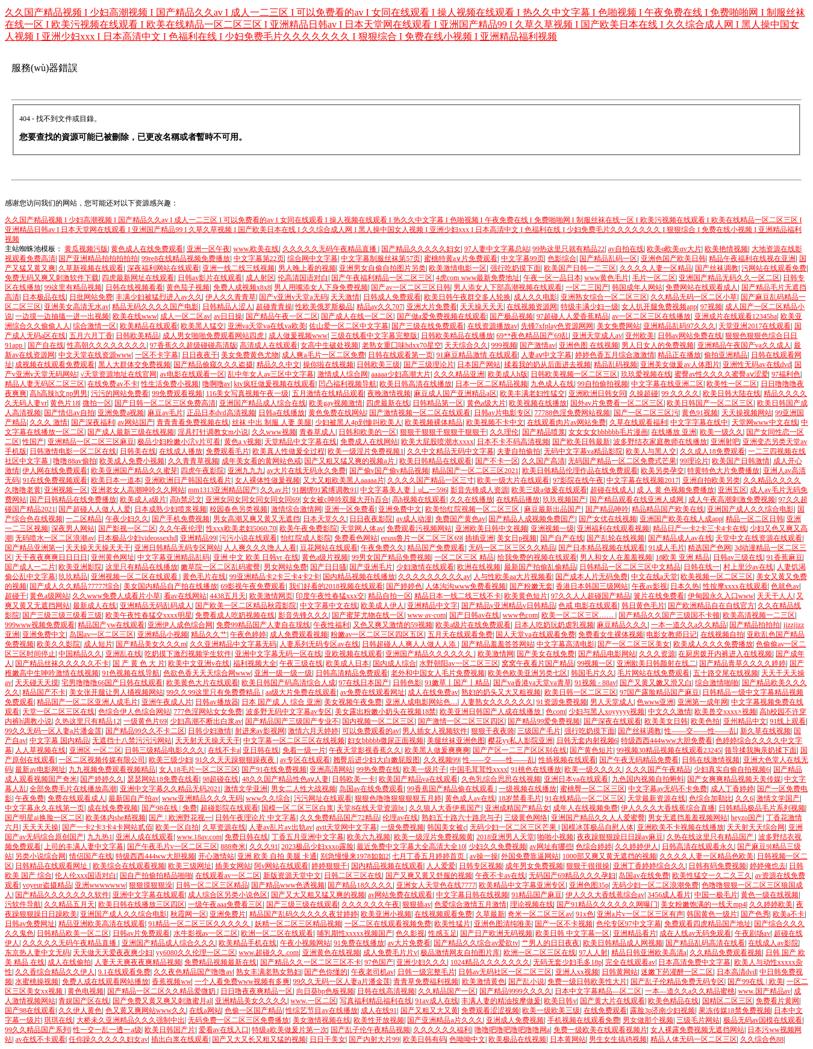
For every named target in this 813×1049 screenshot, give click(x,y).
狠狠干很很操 (587, 866)
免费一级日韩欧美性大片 (587, 981)
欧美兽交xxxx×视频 (725, 711)
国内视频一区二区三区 (378, 721)
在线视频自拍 (722, 634)
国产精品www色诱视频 (288, 885)
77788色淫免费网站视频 (572, 413)
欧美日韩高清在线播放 (415, 384)
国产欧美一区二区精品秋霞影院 (245, 605)
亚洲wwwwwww (100, 885)
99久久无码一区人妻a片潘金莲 (53, 731)
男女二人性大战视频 (303, 788)
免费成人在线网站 (369, 441)
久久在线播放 (471, 499)
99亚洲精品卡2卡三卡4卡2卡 (274, 576)
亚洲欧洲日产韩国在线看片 (188, 480)
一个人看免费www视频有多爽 (242, 981)
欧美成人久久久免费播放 (713, 644)
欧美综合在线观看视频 (129, 866)
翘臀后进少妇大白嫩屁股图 (376, 760)
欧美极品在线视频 (517, 1039)
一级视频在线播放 (527, 788)
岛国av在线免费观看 (371, 788)
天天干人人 (775, 596)
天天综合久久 (466, 345)
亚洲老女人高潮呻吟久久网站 (138, 490)
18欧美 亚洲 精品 (682, 557)
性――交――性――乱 (700, 731)
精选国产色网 (709, 547)
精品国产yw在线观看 (111, 625)
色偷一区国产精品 (253, 1010)
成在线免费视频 (112, 808)
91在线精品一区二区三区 (585, 798)
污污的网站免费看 (120, 393)
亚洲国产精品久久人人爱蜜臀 (598, 817)
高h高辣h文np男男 (58, 393)
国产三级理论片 (428, 364)
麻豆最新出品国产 (553, 509)
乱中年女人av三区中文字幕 (271, 374)
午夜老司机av (372, 972)
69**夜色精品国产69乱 (532, 335)
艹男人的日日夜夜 (550, 943)
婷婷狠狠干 (329, 866)
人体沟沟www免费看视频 (465, 586)
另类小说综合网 (40, 856)
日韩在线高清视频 (386, 991)
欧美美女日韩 (666, 721)
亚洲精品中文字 (432, 605)
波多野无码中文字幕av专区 (289, 711)
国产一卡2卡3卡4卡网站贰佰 (107, 827)
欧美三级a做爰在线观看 (549, 490)
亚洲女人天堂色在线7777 (436, 885)
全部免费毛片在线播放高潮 (73, 788)
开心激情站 (216, 856)
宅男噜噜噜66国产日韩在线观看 (112, 682)
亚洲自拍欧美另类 (711, 480)
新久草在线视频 (765, 731)
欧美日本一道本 (116, 480)
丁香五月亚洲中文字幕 (308, 837)
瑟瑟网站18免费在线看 (163, 779)
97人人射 (593, 952)
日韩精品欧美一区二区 (73, 933)
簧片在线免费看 (659, 596)
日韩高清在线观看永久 (698, 846)
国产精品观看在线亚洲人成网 (637, 499)
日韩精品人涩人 (227, 306)
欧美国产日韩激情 (741, 461)
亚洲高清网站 (331, 769)
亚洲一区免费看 (350, 509)
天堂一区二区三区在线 (58, 711)
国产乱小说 (526, 981)
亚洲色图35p (589, 885)
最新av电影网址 (40, 769)
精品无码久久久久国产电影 (155, 306)
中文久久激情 (669, 711)
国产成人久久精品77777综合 (75, 586)
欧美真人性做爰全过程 (288, 451)
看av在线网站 (185, 596)
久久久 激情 (48, 422)
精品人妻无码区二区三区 (44, 384)
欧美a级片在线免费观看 (473, 625)
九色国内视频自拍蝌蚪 (648, 779)
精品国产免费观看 (436, 547)
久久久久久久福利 (442, 1030)
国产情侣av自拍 (69, 413)
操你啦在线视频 (328, 364)
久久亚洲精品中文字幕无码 (233, 644)
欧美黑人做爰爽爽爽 (437, 750)
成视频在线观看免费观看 (55, 364)
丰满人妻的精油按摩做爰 (501, 1001)
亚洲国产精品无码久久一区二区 (729, 278)
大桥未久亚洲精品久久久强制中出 (130, 1020)
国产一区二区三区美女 (633, 644)
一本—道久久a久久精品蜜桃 (690, 991)
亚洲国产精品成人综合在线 (262, 403)
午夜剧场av (752, 933)
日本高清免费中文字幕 (694, 962)
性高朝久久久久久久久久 (106, 345)
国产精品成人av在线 (680, 538)
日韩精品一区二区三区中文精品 (630, 567)
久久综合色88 (761, 1039)
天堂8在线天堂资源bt (371, 808)
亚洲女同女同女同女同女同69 (252, 499)
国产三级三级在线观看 (302, 904)
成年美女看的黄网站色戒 (261, 461)
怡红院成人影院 (306, 538)
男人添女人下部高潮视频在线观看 (507, 287)
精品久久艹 (209, 634)
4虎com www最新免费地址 (478, 278)
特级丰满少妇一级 (589, 306)
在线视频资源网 (531, 306)
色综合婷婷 (594, 846)
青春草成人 (317, 432)
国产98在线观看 (30, 1010)
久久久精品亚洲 (459, 374)
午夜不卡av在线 (500, 875)
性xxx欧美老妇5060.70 (241, 528)
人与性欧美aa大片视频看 (512, 576)
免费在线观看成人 (76, 798)
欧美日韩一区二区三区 (580, 692)
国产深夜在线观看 (612, 721)
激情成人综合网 (342, 374)
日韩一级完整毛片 (426, 972)
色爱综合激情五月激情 (470, 904)
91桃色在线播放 (536, 769)
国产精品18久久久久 (360, 885)
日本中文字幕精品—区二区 (598, 991)
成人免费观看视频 (299, 634)
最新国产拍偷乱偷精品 (540, 567)
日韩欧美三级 (378, 364)
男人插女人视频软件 (434, 731)
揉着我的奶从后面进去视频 (547, 364)
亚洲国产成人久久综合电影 (750, 509)
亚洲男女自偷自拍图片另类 (382, 268)
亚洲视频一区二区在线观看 (135, 576)
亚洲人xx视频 (577, 972)
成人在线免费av (433, 692)
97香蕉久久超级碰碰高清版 (193, 345)
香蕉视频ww (171, 981)
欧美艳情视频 (726, 249)
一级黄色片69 (145, 721)
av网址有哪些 (550, 846)
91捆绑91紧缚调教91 (324, 490)
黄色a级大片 (486, 403)
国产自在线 (46, 345)
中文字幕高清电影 (565, 644)
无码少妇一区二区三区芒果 (514, 827)
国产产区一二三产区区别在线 (520, 750)
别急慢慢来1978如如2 (354, 856)
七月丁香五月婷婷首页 (429, 856)
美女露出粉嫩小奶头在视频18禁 (385, 711)
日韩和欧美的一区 (367, 432)
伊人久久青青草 (230, 297)
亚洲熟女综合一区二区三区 (604, 297)
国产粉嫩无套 (531, 586)
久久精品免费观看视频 (726, 952)
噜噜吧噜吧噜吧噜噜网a (512, 1030)
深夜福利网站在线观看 (163, 268)
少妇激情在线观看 (425, 567)
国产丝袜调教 (716, 268)
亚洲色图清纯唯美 (503, 923)
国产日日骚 (328, 567)
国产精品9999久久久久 (515, 991)
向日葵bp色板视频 (325, 991)
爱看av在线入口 (224, 1030)
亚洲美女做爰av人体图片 (679, 364)
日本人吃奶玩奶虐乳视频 (554, 625)
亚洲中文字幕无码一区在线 (278, 654)
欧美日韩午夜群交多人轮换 (467, 297)
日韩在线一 (702, 567)
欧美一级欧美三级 (551, 1010)
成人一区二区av (185, 316)
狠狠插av (416, 904)
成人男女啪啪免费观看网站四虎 (214, 335)
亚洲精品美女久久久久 (251, 1001)
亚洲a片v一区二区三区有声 (640, 914)
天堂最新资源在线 (656, 798)
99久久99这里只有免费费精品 (214, 692)
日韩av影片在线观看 (210, 278)
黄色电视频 (85, 991)
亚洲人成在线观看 (144, 837)
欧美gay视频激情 (336, 403)
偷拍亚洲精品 (725, 355)
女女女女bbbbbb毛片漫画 (608, 432)
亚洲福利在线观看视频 (613, 528)
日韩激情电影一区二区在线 (73, 451)
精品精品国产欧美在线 (668, 509)
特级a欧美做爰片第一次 (289, 1030)
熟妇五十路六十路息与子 (461, 817)
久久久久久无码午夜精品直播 (330, 249)
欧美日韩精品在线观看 (435, 461)
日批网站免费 (91, 297)
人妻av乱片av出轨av (281, 827)
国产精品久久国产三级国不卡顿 (669, 615)
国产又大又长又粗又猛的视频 (259, 1039)
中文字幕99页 (522, 258)
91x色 (585, 914)
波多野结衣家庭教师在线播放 (660, 441)
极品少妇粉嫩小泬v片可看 (178, 441)
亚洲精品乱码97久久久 (679, 326)
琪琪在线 (58, 1020)
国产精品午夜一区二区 (282, 316)
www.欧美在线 (256, 249)
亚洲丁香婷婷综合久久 (649, 866)
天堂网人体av (361, 528)
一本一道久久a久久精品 (688, 625)
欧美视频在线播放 (538, 403)
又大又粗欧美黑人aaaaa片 (343, 480)
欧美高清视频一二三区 (759, 615)
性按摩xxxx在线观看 (735, 586)
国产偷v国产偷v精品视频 (389, 470)
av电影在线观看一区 (192, 374)
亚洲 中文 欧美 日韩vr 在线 (256, 557)
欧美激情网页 (271, 596)
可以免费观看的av (370, 731)
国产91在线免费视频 (274, 769)
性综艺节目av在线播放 (321, 1010)
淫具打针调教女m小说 (213, 432)
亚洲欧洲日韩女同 (597, 393)
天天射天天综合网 (756, 827)
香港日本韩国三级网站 (592, 586)
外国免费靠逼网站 (530, 856)
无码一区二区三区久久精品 (512, 547)
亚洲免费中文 (400, 509)
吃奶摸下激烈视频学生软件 (188, 654)
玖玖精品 (72, 576)
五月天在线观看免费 (460, 634)
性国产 (33, 441)
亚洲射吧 (725, 441)
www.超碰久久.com (268, 952)
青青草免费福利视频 (425, 981)
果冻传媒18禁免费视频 (735, 1010)
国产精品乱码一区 (608, 258)
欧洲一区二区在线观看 (277, 933)
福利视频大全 (254, 663)
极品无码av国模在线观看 (762, 1020)
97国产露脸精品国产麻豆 (659, 692)
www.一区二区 (313, 1001)
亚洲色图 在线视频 (588, 345)
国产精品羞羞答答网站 (497, 644)
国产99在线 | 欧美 (755, 981)
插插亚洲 (479, 538)
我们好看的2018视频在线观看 (336, 586)
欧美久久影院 (58, 644)
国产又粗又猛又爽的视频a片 (350, 461)
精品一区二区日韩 (754, 519)
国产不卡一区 (497, 461)
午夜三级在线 (301, 663)
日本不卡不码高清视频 (513, 441)
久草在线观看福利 (638, 422)
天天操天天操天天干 (98, 547)
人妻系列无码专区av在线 (318, 644)
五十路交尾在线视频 (725, 673)
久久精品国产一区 (447, 991)
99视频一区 (595, 663)
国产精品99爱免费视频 (544, 721)
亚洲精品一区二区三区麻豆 (91, 441)
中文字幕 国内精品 (59, 740)
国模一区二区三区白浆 (297, 808)
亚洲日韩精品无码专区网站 (177, 547)
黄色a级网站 (49, 596)
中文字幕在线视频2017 (642, 480)
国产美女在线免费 (546, 654)
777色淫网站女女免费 (207, 711)
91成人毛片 (667, 547)
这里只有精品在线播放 (141, 567)
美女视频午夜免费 (353, 702)
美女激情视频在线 (321, 1020)
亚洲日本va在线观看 (576, 779)
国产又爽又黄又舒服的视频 (428, 875)
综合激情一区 (94, 326)
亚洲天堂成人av (597, 335)
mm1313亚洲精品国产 (222, 490)
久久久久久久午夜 (370, 904)
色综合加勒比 (710, 798)
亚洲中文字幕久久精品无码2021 (170, 788)
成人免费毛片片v (390, 952)
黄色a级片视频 (325, 557)
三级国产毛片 (539, 731)
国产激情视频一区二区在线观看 (419, 413)
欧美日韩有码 (424, 1039)
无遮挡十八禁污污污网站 (132, 740)
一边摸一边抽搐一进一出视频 (62, 316)
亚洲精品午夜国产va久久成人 (744, 345)
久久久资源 (657, 654)
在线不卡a (224, 750)
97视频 (711, 306)
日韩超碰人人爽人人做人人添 (410, 644)
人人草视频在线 (40, 750)
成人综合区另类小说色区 (227, 895)
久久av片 (274, 490)
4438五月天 (228, 596)
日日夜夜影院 (371, 519)
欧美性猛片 (452, 923)
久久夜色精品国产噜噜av (193, 972)
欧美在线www (135, 316)
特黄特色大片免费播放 (723, 470)
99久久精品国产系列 (37, 1030)
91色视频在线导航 (131, 673)
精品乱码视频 (615, 364)
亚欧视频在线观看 (353, 654)
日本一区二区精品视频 (491, 384)
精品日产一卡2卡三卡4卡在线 (700, 528)
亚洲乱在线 (123, 654)
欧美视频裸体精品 (434, 422)
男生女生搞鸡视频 (618, 1039)
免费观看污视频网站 (419, 528)
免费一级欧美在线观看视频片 (600, 1030)
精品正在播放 (679, 355)
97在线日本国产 (363, 682)
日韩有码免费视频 (717, 866)
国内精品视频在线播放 (359, 576)
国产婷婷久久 (101, 779)
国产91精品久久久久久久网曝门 (607, 904)
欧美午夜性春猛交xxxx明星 (148, 615)
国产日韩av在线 (474, 615)
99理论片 (694, 461)
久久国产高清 (543, 461)
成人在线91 (379, 1010)
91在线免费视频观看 (54, 480)
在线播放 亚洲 (673, 432)
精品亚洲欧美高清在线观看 (101, 923)
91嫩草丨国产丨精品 (457, 682)
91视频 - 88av (595, 682)
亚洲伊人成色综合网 (180, 625)
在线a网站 (205, 1010)
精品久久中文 (278, 364)
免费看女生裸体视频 (610, 634)
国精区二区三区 (727, 1001)
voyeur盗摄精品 (46, 885)
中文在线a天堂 (654, 576)
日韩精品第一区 (438, 403)
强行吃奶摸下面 (515, 268)
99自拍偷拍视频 (603, 384)
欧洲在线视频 (478, 567)
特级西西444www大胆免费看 (666, 740)
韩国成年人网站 (637, 287)
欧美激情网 (496, 654)
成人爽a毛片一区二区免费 (323, 355)
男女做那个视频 (648, 1020)
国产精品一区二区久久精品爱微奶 (162, 991)
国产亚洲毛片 (371, 567)
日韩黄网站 (620, 972)
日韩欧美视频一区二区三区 (574, 374)
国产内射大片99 (374, 1039)
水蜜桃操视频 (36, 981)
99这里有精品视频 (73, 287)
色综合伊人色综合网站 (134, 711)
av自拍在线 (625, 249)
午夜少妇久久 (127, 519)
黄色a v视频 (242, 441)
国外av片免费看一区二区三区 (617, 403)
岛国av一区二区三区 (101, 634)
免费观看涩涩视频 (490, 1010)
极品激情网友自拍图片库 (460, 952)
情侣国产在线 (91, 856)
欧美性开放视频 (379, 1020)
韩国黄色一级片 (712, 914)
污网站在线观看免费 (773, 268)
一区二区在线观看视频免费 (387, 923)
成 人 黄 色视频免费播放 (675, 490)
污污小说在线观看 (248, 538)
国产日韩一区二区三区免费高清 (165, 403)
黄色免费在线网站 (337, 413)
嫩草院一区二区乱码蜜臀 (220, 567)
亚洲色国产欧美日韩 (673, 258)
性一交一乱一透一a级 (107, 1030)
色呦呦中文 (467, 1039)
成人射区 (260, 278)
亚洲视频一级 (552, 528)
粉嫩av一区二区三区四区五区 (377, 634)
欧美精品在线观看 (149, 326)
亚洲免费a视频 (121, 413)
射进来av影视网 (260, 731)
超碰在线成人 (612, 490)
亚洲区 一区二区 (95, 750)
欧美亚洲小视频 (386, 914)
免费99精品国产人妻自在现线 (263, 625)
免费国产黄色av (460, 519)
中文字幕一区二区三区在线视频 (293, 740)
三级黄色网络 (525, 817)
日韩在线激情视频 (711, 760)
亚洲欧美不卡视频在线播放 (680, 827)
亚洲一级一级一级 (283, 673)
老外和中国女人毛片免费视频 (438, 673)
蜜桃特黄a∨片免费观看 (460, 258)
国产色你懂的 (325, 972)
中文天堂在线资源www (95, 355)
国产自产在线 (562, 538)
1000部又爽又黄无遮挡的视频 (609, 856)
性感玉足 (442, 933)
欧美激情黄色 (483, 981)
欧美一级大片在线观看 (513, 480)
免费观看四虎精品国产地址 (707, 923)
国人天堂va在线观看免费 (535, 634)
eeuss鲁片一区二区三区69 (421, 538)
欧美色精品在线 (673, 1001)
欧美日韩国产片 (170, 1030)
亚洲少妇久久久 (421, 962)
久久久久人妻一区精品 (656, 268)
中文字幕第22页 (259, 258)
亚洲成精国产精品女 (517, 808)
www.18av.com (199, 837)
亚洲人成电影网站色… (421, 702)
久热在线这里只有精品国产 (711, 837)
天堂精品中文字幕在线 (300, 441)
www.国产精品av (764, 991)
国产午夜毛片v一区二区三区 (172, 846)
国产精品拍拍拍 (754, 625)
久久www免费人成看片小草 (116, 596)
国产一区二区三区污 (646, 413)
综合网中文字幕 (312, 258)
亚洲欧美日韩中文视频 (491, 528)
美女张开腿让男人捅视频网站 (116, 692)
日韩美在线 (138, 451)
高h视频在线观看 (419, 499)
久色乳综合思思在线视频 (501, 779)
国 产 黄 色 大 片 (139, 663)
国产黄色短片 (591, 750)
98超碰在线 (220, 779)
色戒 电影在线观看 (588, 605)
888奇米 (233, 846)
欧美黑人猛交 (202, 326)
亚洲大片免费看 (431, 306)
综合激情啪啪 (716, 682)
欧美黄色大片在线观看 (202, 682)
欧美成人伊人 (382, 605)
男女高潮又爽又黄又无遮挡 (256, 519)
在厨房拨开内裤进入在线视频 (725, 654)
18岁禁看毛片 (519, 798)
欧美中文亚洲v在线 (198, 663)
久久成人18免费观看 (712, 451)
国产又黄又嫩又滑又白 (656, 682)
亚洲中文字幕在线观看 (149, 895)
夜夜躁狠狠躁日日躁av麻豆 (620, 837)
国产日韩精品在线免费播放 (73, 499)
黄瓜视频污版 (86, 249)
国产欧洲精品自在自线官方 (711, 605)
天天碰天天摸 (36, 682)
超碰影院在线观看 (229, 808)
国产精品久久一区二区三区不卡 (310, 962)
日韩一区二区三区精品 (212, 885)
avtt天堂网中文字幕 (346, 827)
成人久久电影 (535, 297)
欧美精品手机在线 (247, 943)
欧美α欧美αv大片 (674, 249)
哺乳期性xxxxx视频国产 (355, 933)
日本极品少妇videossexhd (137, 538)
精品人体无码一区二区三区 (693, 1039)
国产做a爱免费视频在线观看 (442, 316)
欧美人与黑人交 (651, 451)
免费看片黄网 (777, 1001)
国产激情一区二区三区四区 (461, 721)
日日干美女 (328, 1039)
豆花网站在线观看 (329, 547)
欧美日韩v (560, 1001)
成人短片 (98, 644)
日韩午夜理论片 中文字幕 (255, 817)
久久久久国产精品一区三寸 (430, 480)
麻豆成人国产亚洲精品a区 (455, 393)
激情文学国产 (778, 798)
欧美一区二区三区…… (578, 615)
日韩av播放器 (216, 702)
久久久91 (263, 846)
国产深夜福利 (92, 422)
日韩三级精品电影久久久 (164, 750)
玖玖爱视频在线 (646, 374)
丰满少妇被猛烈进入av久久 (159, 297)
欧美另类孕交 (662, 470)
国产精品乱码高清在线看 (705, 943)
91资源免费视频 (562, 702)
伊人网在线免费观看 (54, 470)
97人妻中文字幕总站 (496, 249)
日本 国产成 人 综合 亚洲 (281, 702)
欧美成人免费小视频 (131, 461)
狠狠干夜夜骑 (492, 731)
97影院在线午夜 (578, 480)
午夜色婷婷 (248, 634)
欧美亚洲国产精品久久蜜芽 (134, 470)
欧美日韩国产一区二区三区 (710, 403)
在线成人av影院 (773, 943)
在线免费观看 (605, 1010)
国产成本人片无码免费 (591, 576)
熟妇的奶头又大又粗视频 (501, 692)
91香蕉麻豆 (785, 557)
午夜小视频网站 (305, 943)
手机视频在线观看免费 (583, 1020)
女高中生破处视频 (329, 345)
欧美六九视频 (368, 837)
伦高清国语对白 (303, 278)
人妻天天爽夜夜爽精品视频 (138, 962)
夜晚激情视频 (389, 393)
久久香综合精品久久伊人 (55, 972)
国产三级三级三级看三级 (62, 615)
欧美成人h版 (508, 374)
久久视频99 (441, 760)
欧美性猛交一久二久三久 (712, 875)
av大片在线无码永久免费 (306, 470)
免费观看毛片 (227, 451)
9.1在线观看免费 (124, 972)
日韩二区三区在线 (353, 875)
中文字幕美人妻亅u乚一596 (403, 490)
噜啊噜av (216, 384)
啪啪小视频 (555, 837)
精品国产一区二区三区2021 (475, 470)
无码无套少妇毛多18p (567, 962)
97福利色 (785, 374)
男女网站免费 (285, 567)
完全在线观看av (630, 962)
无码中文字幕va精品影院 (583, 451)
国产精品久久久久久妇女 (421, 249)
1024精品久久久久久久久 (490, 962)
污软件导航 (23, 904)
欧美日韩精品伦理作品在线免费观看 (580, 470)
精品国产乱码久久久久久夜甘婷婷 (303, 914)
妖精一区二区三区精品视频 (298, 923)
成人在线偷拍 (69, 962)
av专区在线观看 (305, 760)
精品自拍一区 (389, 596)
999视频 (504, 345)
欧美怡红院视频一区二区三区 (473, 509)
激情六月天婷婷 (313, 731)
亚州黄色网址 (112, 557)
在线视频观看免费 (443, 914)
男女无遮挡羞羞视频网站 (687, 817)
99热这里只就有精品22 (568, 249)
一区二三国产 (587, 287)
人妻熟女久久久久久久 (497, 702)
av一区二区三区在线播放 (651, 316)
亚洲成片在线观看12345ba (735, 316)
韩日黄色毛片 (643, 605)
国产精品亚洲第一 (34, 547)
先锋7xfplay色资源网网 (557, 326)
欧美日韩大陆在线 (732, 393)
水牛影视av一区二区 (205, 933)
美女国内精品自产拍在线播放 (170, 586)
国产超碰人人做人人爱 (94, 509)
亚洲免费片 (228, 914)
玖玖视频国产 (564, 499)
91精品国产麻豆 (536, 895)
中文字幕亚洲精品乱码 (173, 557)
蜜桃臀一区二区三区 (592, 788)
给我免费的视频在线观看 (537, 557)
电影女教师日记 (671, 634)
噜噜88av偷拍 (74, 461)
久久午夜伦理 (180, 528)
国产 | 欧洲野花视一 (180, 817)
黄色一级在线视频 (770, 895)
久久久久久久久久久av (434, 576)
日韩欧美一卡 (353, 779)
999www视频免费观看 (40, 625)
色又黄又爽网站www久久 (145, 1010)
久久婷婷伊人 (636, 846)
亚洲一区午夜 (208, 249)
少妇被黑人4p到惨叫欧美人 (358, 422)
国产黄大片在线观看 (612, 1001)
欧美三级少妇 (170, 760)
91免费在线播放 (359, 943)
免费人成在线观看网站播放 (105, 981)
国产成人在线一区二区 (357, 316)
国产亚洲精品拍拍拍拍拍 (98, 258)
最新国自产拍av (133, 798)
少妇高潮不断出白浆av (205, 721)
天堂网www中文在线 (765, 422)
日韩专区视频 (480, 866)
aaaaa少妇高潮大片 (401, 374)
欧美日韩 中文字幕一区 (572, 933)
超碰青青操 (274, 306)
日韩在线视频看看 (134, 287)
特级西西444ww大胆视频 (155, 856)
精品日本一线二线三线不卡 (457, 596)
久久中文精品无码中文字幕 (450, 451)
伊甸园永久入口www (721, 596)
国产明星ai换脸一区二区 (44, 817)
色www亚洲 (655, 702)
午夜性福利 (331, 625)
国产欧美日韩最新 (581, 441)
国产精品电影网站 (607, 654)
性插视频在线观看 (567, 760)
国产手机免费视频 (181, 519)
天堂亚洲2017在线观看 (754, 326)
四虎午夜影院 (202, 470)
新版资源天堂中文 (292, 875)
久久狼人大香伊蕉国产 (445, 808)
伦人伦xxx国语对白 (85, 875)
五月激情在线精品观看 (328, 393)
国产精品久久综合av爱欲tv (476, 943)
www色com (520, 615)
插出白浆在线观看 (180, 1039)
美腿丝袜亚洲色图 (456, 740)
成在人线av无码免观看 (695, 933)
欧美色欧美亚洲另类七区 (527, 673)
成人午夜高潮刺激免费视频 (731, 499)
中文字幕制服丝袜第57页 (380, 258)
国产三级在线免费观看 (427, 326)
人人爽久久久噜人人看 (260, 547)
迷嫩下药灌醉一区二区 (677, 972)
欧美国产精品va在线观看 (418, 779)
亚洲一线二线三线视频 (238, 268)
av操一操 (484, 856)
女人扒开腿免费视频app (659, 306)
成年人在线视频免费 (585, 808)
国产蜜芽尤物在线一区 (368, 615)
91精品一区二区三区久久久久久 (199, 923)
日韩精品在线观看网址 (52, 866)
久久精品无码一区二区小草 (693, 297)
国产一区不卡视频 (564, 923)
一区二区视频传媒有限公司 (101, 760)
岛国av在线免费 (643, 875)
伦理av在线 (400, 817)
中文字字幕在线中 (699, 422)
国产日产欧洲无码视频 (496, 933)
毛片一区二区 (654, 278)
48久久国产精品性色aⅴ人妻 (285, 779)
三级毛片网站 (698, 1020)
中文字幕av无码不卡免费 (667, 788)
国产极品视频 (511, 316)
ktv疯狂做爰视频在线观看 (274, 384)
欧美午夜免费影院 (308, 528)
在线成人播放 (180, 451)
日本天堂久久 (324, 519)
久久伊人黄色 (80, 1010)
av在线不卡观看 (40, 1039)
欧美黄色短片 (525, 596)
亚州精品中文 (745, 721)
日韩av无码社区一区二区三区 (505, 972)
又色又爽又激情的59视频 (392, 625)
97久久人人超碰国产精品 (591, 596)
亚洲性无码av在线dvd (757, 364)
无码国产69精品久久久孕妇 (572, 875)
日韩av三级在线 (738, 557)
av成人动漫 (414, 519)
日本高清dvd (736, 972)
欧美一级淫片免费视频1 (365, 451)
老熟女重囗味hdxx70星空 (401, 345)
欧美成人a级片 (143, 499)
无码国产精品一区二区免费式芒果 (622, 461)
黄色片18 (64, 403)
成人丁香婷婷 (732, 788)
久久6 (744, 798)
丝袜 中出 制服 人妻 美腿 (271, 422)
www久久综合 (268, 798)
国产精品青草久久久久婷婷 (742, 663)
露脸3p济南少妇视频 (662, 1010)
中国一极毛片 (716, 895)
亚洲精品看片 (634, 933)
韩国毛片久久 (592, 673)
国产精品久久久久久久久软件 (62, 895)
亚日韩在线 (261, 750)
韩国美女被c (446, 827)
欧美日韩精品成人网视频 (622, 943)
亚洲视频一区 (65, 490)
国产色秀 (755, 914)
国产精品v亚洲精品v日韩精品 (508, 605)
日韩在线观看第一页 (400, 355)
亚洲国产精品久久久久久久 (429, 654)
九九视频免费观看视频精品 (112, 769)
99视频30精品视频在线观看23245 (669, 750)
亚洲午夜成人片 (167, 702)
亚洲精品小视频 (162, 634)
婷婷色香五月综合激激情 (615, 355)
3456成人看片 (669, 895)
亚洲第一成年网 (703, 702)
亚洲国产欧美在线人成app (681, 519)
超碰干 (15, 596)
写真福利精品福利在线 (376, 1001)
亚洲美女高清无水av (76, 306)
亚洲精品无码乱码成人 (156, 605)
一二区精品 (84, 519)
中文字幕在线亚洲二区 (667, 384)
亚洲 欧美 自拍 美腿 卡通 (277, 856)
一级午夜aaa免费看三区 (225, 904)
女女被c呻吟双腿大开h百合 (345, 499)
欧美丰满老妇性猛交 (532, 393)
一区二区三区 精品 (464, 557)
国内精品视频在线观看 (387, 866)
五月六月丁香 (91, 335)
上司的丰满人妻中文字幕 (83, 846)
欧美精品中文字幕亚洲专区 (522, 885)
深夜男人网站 (73, 528)
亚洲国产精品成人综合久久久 (169, 943)
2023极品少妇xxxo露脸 (317, 846)
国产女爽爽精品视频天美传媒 (734, 779)
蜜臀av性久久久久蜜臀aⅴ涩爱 (721, 374)
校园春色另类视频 (238, 509)
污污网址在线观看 (323, 798)
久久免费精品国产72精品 (339, 817)
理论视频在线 (531, 904)
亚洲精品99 (198, 538)
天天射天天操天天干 (207, 740)
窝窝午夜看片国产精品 (538, 663)
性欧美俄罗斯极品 (324, 306)
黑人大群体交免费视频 (134, 364)
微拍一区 (97, 403)
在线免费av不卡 (112, 384)
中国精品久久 (80, 654)
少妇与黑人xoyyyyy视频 (606, 711)
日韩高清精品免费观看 (352, 673)
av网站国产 (135, 422)
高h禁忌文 (186, 499)
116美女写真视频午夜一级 (247, 393)
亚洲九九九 (246, 470)
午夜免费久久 (382, 547)
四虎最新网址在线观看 (138, 278)
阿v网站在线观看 (281, 866)
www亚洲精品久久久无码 (202, 798)
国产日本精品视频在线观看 (601, 547)
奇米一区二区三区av (540, 914)
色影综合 (561, 258)
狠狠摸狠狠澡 (150, 885)
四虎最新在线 (388, 403)
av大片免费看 (408, 943)
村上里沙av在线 (748, 567)
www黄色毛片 (606, 278)
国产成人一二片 (30, 567)
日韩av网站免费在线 (690, 335)
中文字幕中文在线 (329, 605)
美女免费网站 (618, 326)
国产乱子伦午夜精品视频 (370, 1030)
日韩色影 (407, 682)
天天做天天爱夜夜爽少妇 (112, 952)
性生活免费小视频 (170, 384)
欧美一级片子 (424, 769)
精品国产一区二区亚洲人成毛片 (87, 702)
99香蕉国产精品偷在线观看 (451, 788)
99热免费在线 (378, 769)
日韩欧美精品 (137, 335)
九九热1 (100, 837)
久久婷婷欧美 (771, 904)
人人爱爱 (440, 866)
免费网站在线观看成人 (701, 287)
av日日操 (228, 316)
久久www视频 (274, 432)
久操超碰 (643, 393)
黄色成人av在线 (470, 798)
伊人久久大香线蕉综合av (604, 895)
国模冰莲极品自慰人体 (597, 827)
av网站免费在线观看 (400, 895)
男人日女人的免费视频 (657, 345)
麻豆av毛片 (165, 413)
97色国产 (378, 962)
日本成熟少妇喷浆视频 (170, 509)
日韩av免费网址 (30, 923)
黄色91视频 (700, 413)
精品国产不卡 (44, 692)
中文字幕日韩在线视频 (472, 895)
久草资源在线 (224, 827)
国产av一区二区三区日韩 (410, 287)
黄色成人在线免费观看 (147, 249)
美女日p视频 (517, 538)
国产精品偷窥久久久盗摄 (213, 364)
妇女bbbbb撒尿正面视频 (385, 740)
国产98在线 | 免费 (169, 808)
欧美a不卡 (789, 914)
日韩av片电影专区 (502, 413)
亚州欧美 (639, 335)
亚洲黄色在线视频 (331, 952)
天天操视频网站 (746, 413)
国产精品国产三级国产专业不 (292, 721)
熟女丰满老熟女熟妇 (268, 972)
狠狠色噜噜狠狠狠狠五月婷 (398, 798)
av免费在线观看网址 (372, 692)
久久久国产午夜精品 (658, 769)
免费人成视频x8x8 (242, 287)
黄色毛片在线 (204, 576)
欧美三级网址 (189, 866)
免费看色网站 (356, 538)
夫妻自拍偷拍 (518, 451)
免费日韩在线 (246, 837)
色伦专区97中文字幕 (628, 923)
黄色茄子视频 (188, 287)
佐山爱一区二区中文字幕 (348, 326)
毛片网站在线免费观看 (653, 673)
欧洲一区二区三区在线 (539, 952)
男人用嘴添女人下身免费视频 (321, 287)
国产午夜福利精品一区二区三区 (381, 278)
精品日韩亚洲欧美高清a (649, 952)
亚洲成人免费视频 (515, 1020)
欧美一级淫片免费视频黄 (433, 837)
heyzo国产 (746, 817)
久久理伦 (504, 432)
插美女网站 (233, 866)
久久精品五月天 (69, 904)
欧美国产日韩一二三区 (580, 268)
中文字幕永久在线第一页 (44, 808)
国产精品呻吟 (607, 509)
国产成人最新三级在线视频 (130, 432)
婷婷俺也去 (768, 866)
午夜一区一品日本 (552, 278)
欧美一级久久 (721, 432)
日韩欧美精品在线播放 (457, 335)
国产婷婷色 (404, 586)
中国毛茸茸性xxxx (479, 769)
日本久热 (684, 586)
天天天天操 (40, 827)
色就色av (785, 586)
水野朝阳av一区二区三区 (458, 663)
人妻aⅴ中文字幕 (546, 355)
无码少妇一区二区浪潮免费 (655, 885)
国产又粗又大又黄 (429, 1010)
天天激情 (345, 297)
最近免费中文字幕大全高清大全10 (411, 846)
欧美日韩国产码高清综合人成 (288, 682)
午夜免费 (29, 798)
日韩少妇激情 (209, 731)
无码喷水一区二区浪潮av (54, 538)
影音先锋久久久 (303, 615)
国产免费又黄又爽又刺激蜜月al (162, 1001)
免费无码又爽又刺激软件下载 (52, 278)
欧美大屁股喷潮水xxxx (437, 441)
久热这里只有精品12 (87, 721)
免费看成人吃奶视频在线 (235, 615)
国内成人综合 (394, 663)
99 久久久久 (680, 393)
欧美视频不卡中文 (495, 422)
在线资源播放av (492, 326)
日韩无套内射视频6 (587, 740)
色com (555, 711)
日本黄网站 (568, 1039)
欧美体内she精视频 (116, 817)
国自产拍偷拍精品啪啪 (156, 875)
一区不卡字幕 (156, 355)
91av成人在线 (436, 1001)
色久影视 (410, 933)
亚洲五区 (732, 490)
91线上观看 (788, 721)
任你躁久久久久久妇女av (108, 1039)
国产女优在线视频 (608, 519)
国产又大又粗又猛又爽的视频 (318, 895)
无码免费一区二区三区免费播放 (238, 1020)
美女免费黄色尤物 (250, 355)
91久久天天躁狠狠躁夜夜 (235, 760)
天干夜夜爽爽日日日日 (51, 557)
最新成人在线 (94, 605)
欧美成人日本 (347, 663)
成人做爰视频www (298, 335)
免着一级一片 (304, 750)
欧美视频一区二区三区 (717, 576)
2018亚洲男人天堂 (505, 837)
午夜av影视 (649, 586)
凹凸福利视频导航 (347, 384)
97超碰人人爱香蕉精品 (573, 316)
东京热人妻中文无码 (37, 952)
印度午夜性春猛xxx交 (330, 596)
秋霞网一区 (188, 914)
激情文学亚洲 (245, 788)
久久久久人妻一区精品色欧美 (706, 856)
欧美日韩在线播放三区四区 (141, 904)
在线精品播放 (518, 499)
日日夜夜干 (200, 355)
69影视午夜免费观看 (252, 586)
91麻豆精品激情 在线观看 (477, 355)
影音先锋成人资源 (479, 490)
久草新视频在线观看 (90, 268)
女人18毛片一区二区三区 (198, 769)
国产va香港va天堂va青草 (532, 682)
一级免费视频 (402, 827)
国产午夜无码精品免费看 (639, 760)
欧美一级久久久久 (593, 769)
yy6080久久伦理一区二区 (195, 952)
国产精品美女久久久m (151, 644)
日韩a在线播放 (281, 413)
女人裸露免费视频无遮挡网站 (697, 1030)
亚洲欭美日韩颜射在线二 (656, 663)
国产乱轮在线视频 (615, 538)
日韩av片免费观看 (141, 933)
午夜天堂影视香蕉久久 (365, 750)
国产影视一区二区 (127, 528)
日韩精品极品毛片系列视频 (761, 808)
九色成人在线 (552, 384)
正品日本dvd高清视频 (221, 413)
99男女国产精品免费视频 (391, 557)
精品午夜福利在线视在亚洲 (752, 258)
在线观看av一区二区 (227, 875)
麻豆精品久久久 (622, 625)
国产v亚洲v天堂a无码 (293, 297)
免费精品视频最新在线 (220, 962)
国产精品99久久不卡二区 (145, 731)
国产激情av (537, 345)
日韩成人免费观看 (392, 297)
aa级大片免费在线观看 (301, 692)
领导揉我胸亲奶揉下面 (760, 750)
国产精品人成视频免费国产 (531, 519)
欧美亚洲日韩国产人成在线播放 (491, 711)
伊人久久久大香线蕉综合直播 (668, 808)
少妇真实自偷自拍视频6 (732, 769)
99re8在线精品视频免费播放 (186, 258)
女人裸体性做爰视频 (267, 480)
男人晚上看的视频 (307, 268)
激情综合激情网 (296, 509)
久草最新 (490, 914)
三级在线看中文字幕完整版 (374, 335)
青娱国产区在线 (83, 1001)
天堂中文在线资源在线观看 (758, 538)
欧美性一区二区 (731, 384)
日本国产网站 (478, 364)
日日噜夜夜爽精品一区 (256, 991)
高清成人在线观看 (268, 345)
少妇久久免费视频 (497, 846)
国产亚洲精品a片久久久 (444, 1020)
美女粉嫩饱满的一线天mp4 (703, 904)
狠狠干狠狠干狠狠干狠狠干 (443, 432)
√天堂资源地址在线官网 (118, 374)
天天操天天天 (481, 306)
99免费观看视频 (177, 393)
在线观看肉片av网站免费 (566, 422)
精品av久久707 (380, 306)
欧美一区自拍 (177, 827)
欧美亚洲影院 (80, 567)
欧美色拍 (705, 721)
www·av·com (426, 615)
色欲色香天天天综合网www (207, 673)
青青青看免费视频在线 (193, 422)
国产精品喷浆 (543, 432)
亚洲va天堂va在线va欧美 (267, 326)
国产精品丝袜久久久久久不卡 (62, 663)
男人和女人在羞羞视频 (616, 557)
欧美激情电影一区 (458, 268)
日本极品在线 (44, 297)
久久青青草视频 (193, 461)
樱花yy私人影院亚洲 (520, 740)
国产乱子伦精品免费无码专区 (677, 981)
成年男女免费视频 (534, 866)
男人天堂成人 (612, 702)
